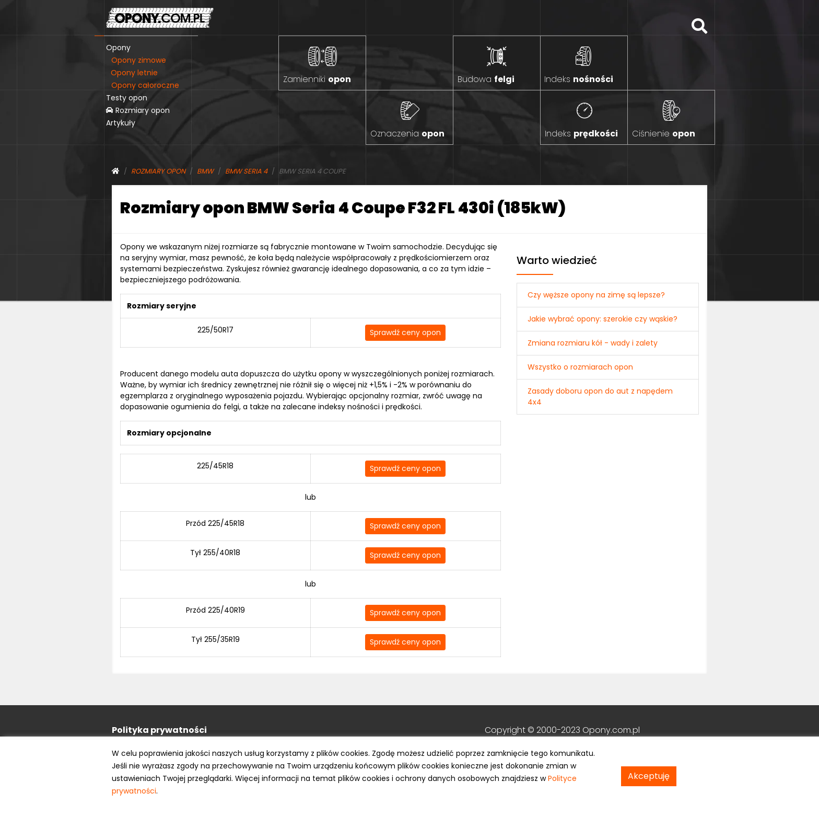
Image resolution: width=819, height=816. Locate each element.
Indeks (578, 79)
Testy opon (126, 98)
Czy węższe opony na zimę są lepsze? (596, 295)
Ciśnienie (663, 134)
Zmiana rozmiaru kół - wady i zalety (593, 343)
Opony (118, 47)
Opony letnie (134, 72)
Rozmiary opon (138, 110)
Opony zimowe (138, 60)
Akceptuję (649, 776)
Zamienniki (317, 79)
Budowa (486, 79)
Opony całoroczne (145, 85)
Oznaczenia (407, 134)
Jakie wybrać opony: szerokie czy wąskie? (602, 319)
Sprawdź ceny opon (405, 332)
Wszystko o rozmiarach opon (580, 367)
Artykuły (120, 123)
